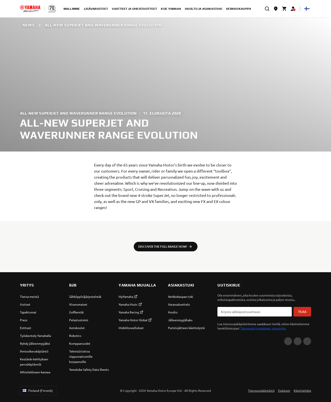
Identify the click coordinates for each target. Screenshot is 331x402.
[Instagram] (307, 341)
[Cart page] (284, 8)
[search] (267, 8)
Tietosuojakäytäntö (261, 390)
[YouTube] (288, 341)
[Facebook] (298, 341)
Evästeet (284, 390)
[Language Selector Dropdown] (307, 8)
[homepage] (30, 9)
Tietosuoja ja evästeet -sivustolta (263, 328)
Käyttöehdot (302, 390)
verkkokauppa (238, 8)
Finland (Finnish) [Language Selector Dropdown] (37, 390)
